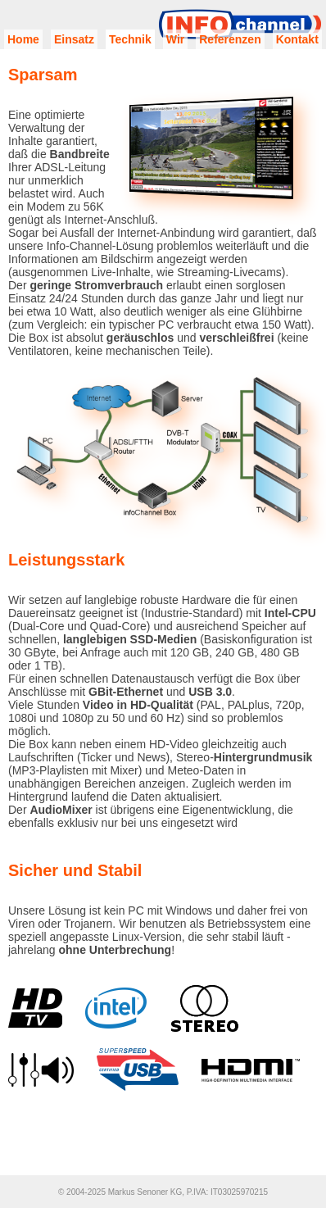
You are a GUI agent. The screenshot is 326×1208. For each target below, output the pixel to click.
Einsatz (74, 39)
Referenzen (229, 39)
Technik (130, 39)
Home (23, 39)
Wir (175, 39)
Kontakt (297, 39)
